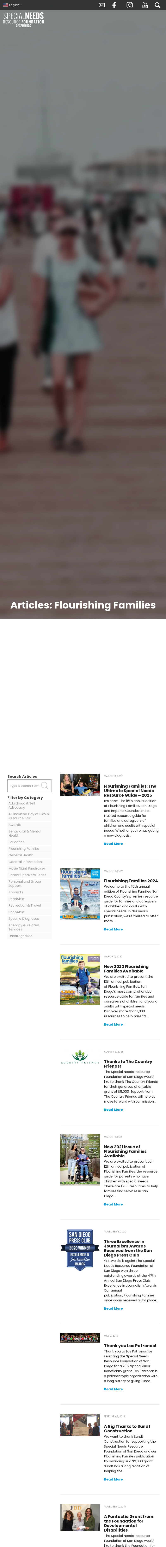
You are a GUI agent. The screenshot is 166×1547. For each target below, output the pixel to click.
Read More (113, 843)
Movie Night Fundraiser (26, 868)
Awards (14, 824)
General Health (20, 855)
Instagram (130, 5)
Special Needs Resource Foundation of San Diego (24, 19)
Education (16, 842)
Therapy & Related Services (23, 927)
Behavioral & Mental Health (24, 833)
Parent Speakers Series (27, 875)
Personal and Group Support (24, 883)
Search (157, 5)
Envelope (102, 5)
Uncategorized (20, 936)
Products (15, 892)
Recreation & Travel (24, 905)
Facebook (114, 5)
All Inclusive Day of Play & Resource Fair (28, 816)
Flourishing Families (23, 848)
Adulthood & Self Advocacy (21, 805)
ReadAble (16, 898)
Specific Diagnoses (23, 918)
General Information (25, 861)
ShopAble (16, 912)
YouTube (145, 5)
